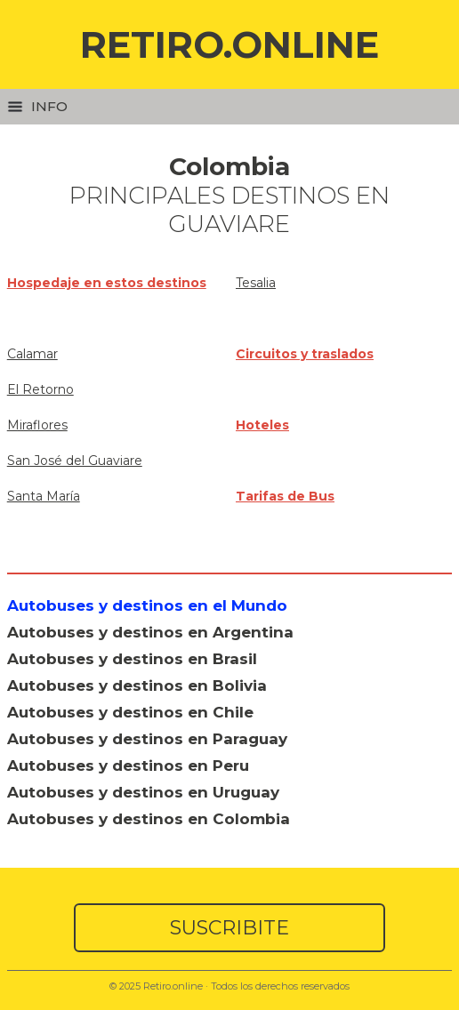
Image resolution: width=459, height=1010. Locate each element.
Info (37, 106)
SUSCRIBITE (229, 928)
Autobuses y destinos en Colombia (148, 819)
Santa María (43, 496)
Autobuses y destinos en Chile (130, 712)
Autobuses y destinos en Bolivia (137, 685)
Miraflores (37, 425)
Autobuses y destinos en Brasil (132, 659)
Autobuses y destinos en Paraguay (147, 739)
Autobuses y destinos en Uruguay (143, 792)
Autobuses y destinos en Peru (128, 765)
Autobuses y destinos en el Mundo (147, 605)
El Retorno (40, 389)
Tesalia (256, 283)
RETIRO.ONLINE (229, 44)
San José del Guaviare (74, 461)
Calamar (32, 354)
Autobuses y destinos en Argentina (150, 632)
